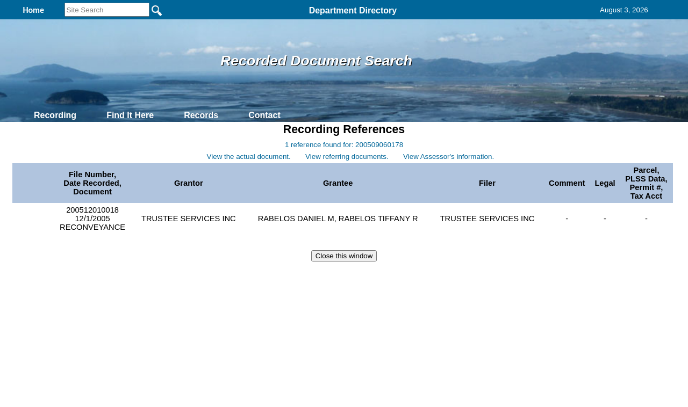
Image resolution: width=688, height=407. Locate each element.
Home (239, 277)
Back (197, 277)
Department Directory (353, 10)
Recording (55, 115)
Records (201, 115)
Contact (264, 115)
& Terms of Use (379, 277)
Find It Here (130, 115)
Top (165, 277)
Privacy (339, 277)
